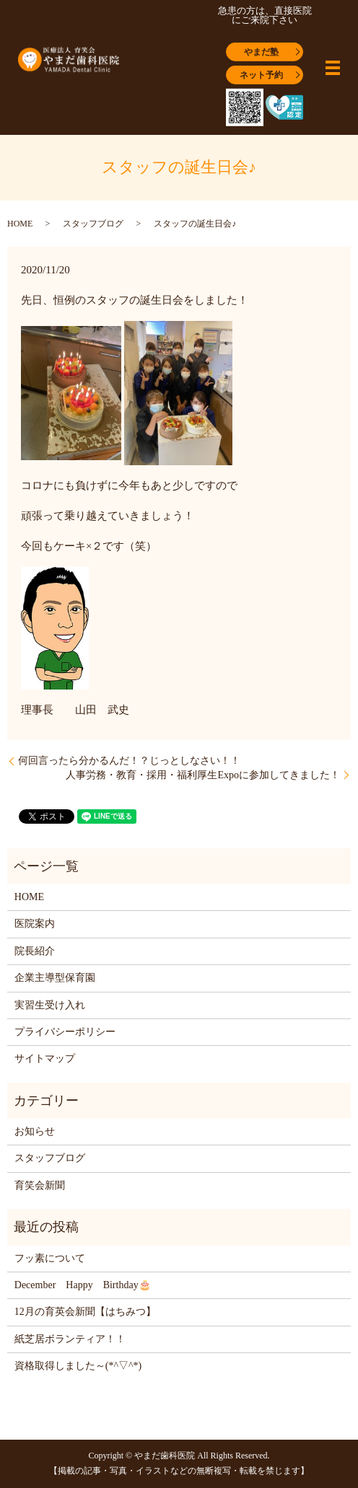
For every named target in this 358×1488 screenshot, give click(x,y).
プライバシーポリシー (64, 1031)
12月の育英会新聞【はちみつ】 (85, 1311)
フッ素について (49, 1258)
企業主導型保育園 (54, 977)
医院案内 (34, 923)
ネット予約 (261, 74)
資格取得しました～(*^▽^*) (77, 1365)
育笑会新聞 (39, 1185)
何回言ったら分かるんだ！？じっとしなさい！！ (129, 760)
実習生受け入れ (49, 1005)
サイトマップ (44, 1058)
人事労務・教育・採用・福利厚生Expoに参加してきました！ (203, 775)
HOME (19, 224)
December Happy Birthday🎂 (82, 1285)
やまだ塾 (261, 51)
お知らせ (34, 1131)
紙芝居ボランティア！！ (70, 1339)
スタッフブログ (93, 224)
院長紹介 (34, 951)
